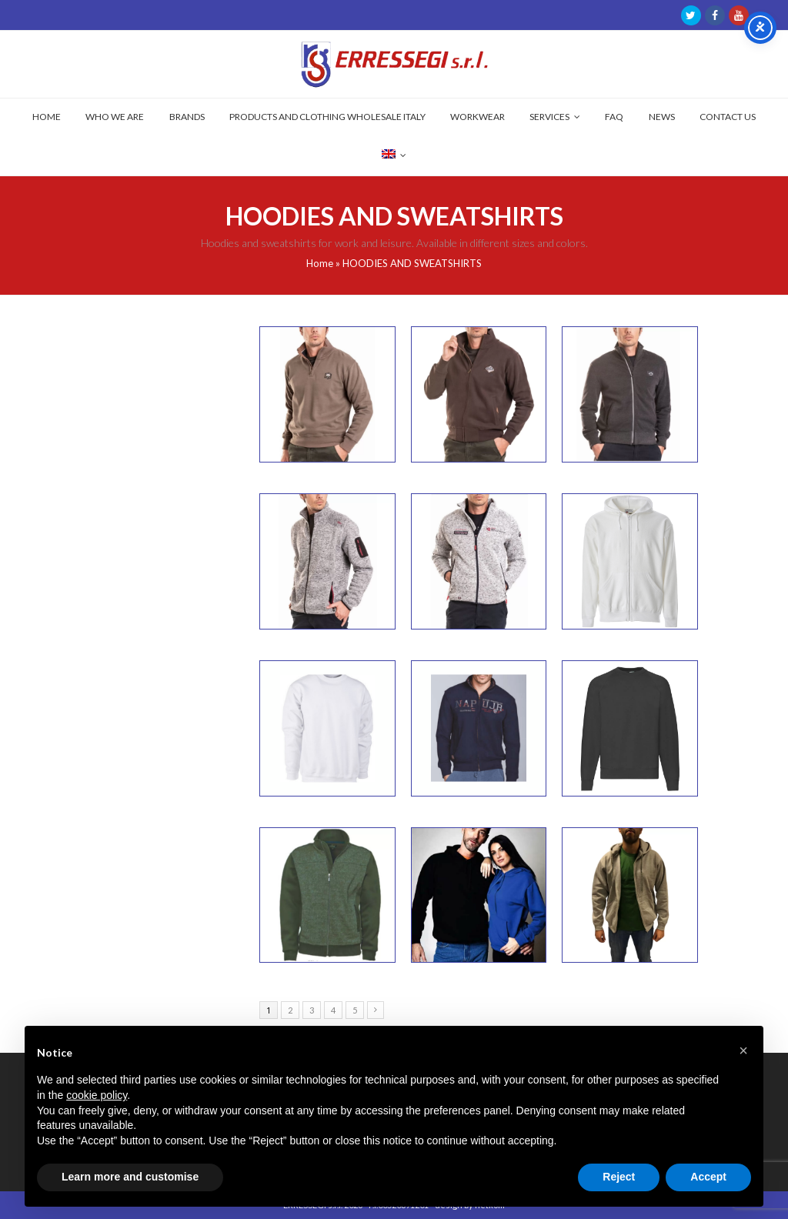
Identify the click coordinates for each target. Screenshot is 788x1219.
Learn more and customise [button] (130, 1177)
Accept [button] (708, 1177)
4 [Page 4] (333, 1010)
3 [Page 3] (311, 1010)
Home (319, 263)
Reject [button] (619, 1177)
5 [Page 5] (354, 1010)
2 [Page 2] (290, 1010)
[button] (743, 1050)
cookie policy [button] (96, 1095)
